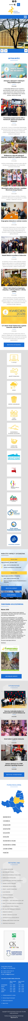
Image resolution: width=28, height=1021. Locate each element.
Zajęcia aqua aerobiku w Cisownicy (10, 576)
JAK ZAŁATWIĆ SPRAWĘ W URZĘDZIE (11, 909)
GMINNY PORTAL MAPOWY (9, 883)
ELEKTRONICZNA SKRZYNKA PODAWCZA (13, 880)
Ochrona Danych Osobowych (9, 998)
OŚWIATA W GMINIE (7, 912)
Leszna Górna (7, 849)
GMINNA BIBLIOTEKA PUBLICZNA (11, 920)
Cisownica (6, 821)
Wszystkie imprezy (11, 588)
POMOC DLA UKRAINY (8, 897)
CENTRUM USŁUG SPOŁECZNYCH (11, 917)
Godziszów (6, 829)
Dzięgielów (6, 825)
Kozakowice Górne (9, 845)
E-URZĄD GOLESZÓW (8, 869)
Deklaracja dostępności (8, 1000)
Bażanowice (7, 817)
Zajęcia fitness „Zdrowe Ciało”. (9, 562)
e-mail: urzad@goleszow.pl (7, 974)
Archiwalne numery (11, 676)
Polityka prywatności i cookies (9, 995)
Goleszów (6, 833)
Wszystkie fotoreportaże (14, 774)
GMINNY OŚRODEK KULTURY (10, 914)
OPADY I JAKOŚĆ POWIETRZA (10, 889)
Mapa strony (5, 1003)
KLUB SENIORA (6, 892)
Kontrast (12, 4)
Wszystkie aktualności (14, 345)
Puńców (5, 853)
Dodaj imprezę (11, 595)
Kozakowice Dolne (9, 841)
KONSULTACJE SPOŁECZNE (9, 877)
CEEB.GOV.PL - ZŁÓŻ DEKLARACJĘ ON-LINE (13, 900)
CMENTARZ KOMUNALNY (9, 923)
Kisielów (6, 837)
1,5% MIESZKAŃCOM (8, 895)
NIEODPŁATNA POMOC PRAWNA (11, 906)
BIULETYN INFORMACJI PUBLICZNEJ (12, 875)
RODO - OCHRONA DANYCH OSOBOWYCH (13, 903)
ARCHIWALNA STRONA (8, 872)
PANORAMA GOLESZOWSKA (9, 886)
